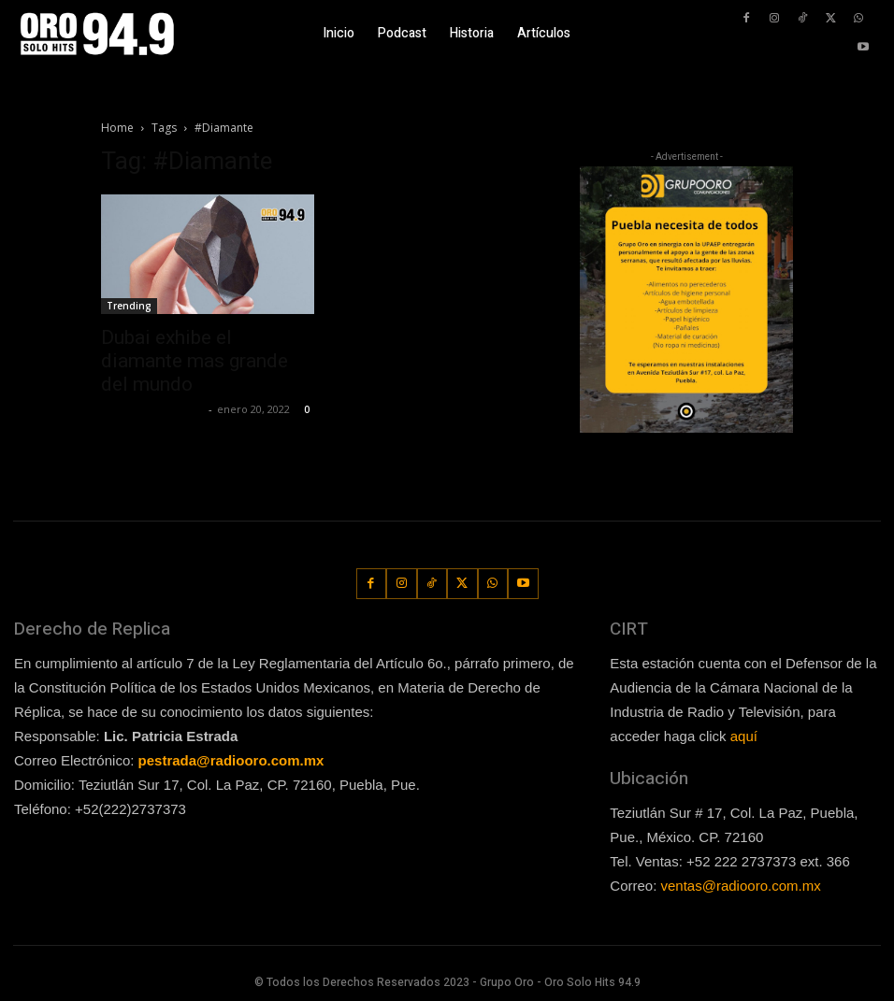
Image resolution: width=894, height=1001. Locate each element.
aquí (743, 736)
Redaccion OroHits (152, 409)
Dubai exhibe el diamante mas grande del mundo (194, 360)
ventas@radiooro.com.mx (741, 886)
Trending (129, 305)
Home (117, 128)
